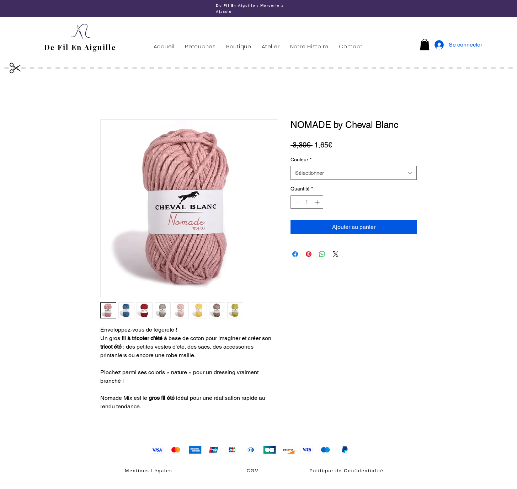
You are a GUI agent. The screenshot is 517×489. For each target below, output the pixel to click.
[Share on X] (335, 254)
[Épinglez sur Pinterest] (308, 254)
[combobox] (354, 173)
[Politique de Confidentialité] (346, 471)
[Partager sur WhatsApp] (322, 254)
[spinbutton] (306, 202)
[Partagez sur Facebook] (295, 254)
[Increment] (317, 202)
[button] (425, 44)
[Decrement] (296, 202)
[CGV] (252, 471)
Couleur (301, 159)
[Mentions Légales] (148, 471)
